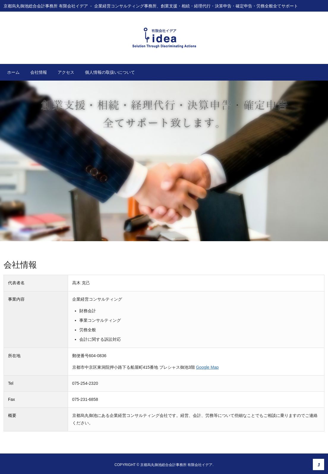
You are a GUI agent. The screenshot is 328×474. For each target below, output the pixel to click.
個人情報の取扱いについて (110, 72)
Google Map (207, 367)
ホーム (13, 72)
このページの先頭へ (318, 464)
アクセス (66, 72)
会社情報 (38, 72)
